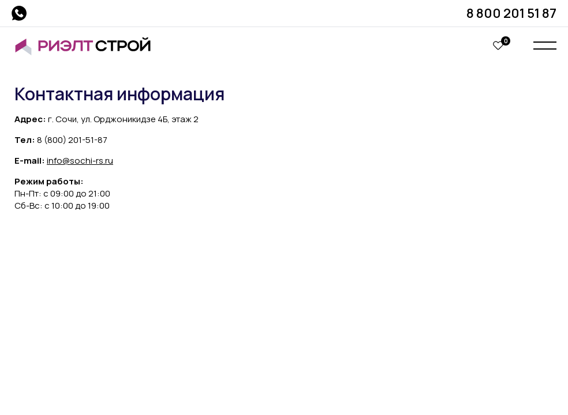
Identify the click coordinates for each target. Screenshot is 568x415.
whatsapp (19, 13)
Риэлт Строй (88, 46)
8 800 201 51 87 (511, 13)
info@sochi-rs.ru (80, 160)
